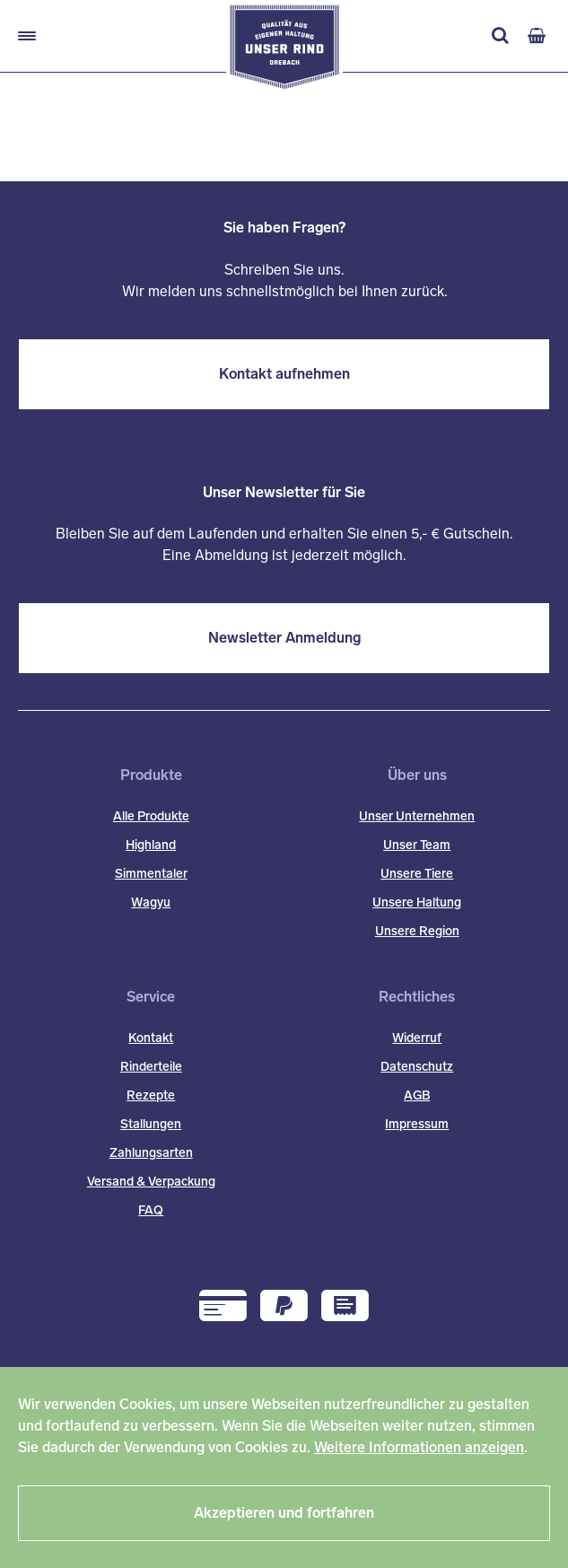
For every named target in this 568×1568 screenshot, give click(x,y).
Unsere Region (417, 931)
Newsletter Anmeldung (284, 637)
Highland (151, 845)
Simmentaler (151, 873)
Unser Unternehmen (417, 816)
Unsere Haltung (416, 902)
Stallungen (150, 1124)
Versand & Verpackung (151, 1181)
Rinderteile (151, 1066)
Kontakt (150, 1038)
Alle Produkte (151, 816)
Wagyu (150, 902)
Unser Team (416, 845)
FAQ (150, 1210)
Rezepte (151, 1095)
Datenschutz (416, 1066)
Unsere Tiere (416, 873)
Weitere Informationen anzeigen (419, 1447)
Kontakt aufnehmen (284, 373)
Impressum (417, 1124)
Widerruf (416, 1038)
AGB (417, 1095)
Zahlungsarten (151, 1153)
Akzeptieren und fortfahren (284, 1512)
